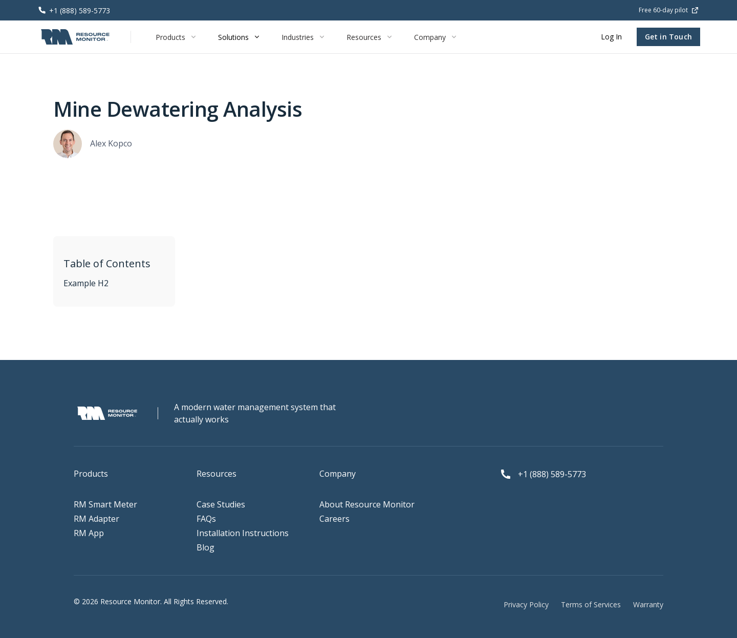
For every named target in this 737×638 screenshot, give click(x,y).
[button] (176, 37)
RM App (89, 533)
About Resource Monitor (367, 504)
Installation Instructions (243, 533)
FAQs (206, 518)
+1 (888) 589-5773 (552, 474)
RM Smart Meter (105, 504)
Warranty (648, 604)
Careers (334, 518)
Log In (611, 36)
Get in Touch (668, 36)
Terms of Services (591, 604)
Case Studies (221, 504)
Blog (205, 547)
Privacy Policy (526, 604)
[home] (75, 37)
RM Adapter (96, 518)
